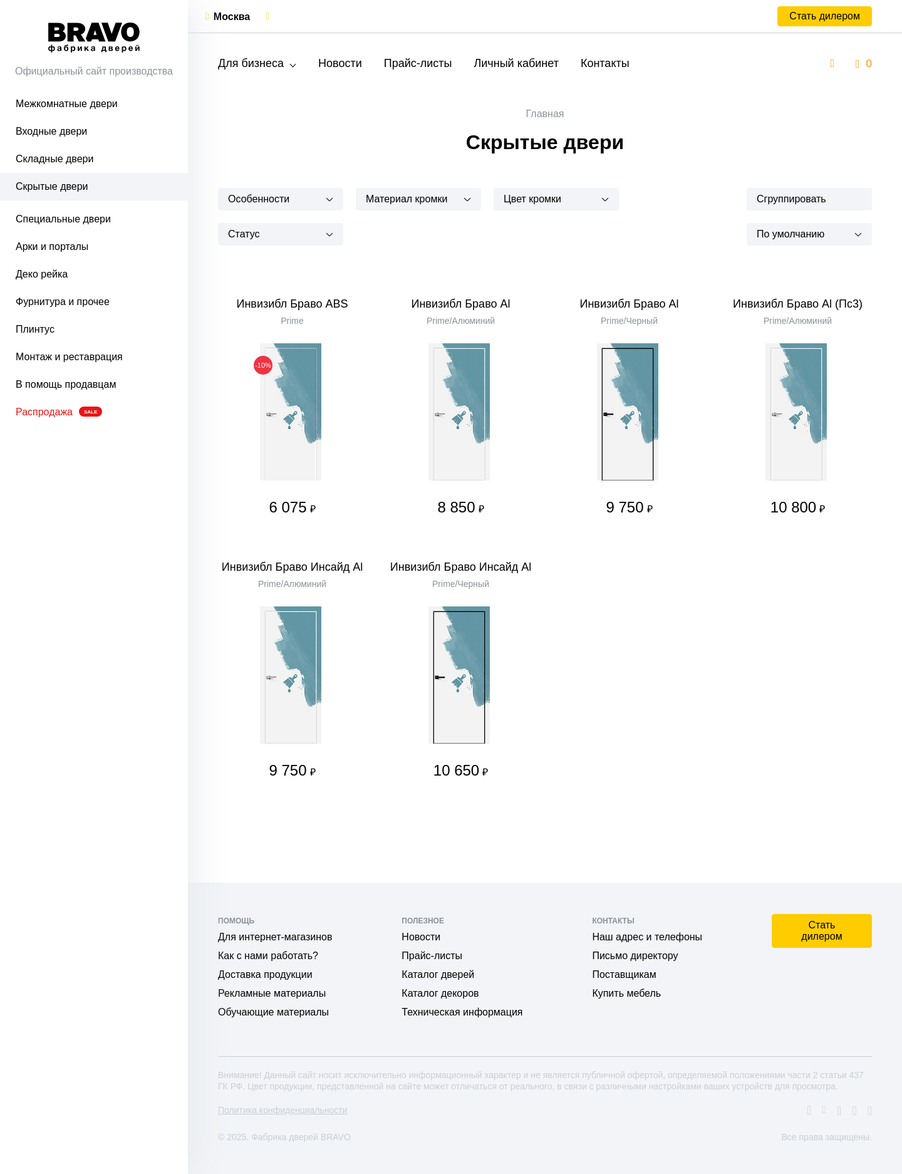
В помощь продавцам (66, 384)
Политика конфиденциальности (283, 1110)
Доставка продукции (265, 974)
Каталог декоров (440, 993)
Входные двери (51, 131)
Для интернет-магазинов (275, 937)
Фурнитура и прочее (63, 301)
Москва (232, 16)
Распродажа (59, 412)
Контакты (605, 63)
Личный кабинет (516, 63)
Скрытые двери (52, 186)
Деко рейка (42, 274)
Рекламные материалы (272, 993)
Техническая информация (462, 1012)
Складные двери (54, 158)
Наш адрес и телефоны (647, 937)
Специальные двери (63, 219)
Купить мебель (626, 993)
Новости (340, 63)
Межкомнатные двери (67, 103)
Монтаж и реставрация (69, 356)
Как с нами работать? (268, 955)
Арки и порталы (52, 246)
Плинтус (35, 329)
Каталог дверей (438, 974)
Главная (545, 113)
